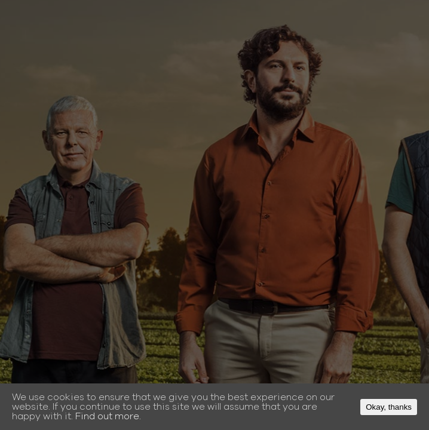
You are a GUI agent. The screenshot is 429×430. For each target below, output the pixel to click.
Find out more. (108, 416)
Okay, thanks (389, 407)
